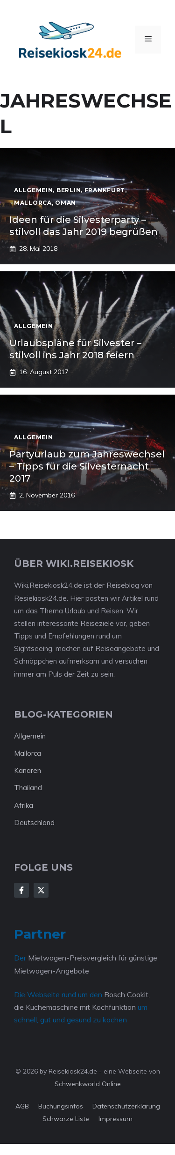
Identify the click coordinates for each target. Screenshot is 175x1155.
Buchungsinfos (60, 1106)
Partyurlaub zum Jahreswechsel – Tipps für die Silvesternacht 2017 (87, 466)
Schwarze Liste (65, 1119)
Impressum (115, 1119)
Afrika (23, 805)
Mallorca (27, 753)
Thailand (28, 787)
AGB (22, 1106)
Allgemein (30, 736)
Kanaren (27, 770)
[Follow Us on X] (41, 890)
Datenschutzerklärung (126, 1106)
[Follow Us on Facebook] (21, 890)
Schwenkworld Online (88, 1084)
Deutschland (34, 822)
